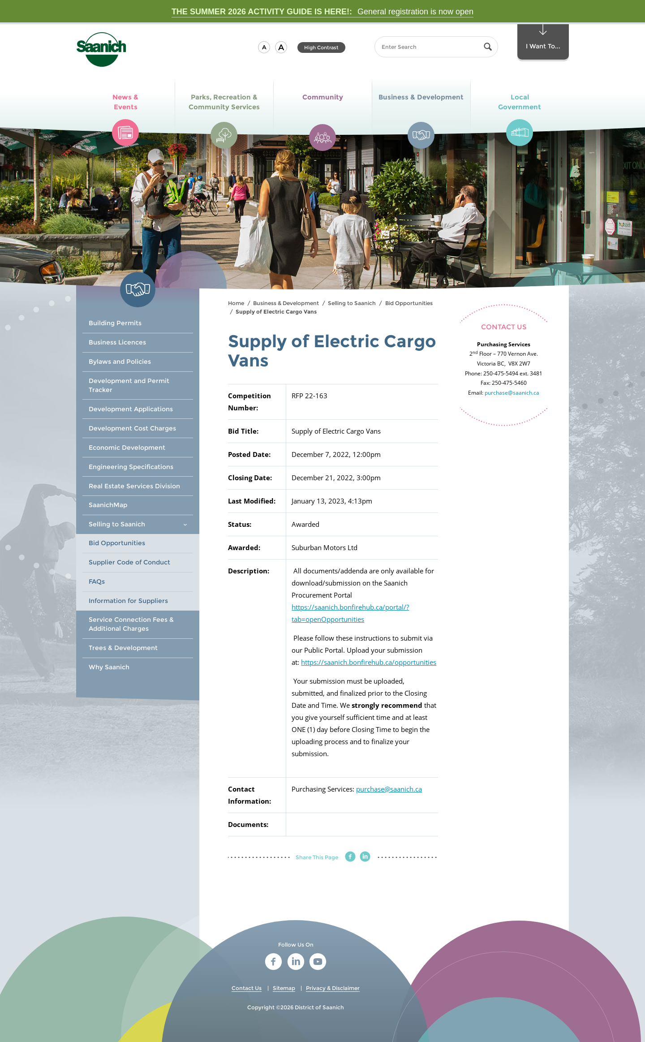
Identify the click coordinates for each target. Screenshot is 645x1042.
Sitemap (284, 988)
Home (236, 303)
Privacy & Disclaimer (333, 988)
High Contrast (321, 47)
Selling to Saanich (352, 303)
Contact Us (247, 988)
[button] (264, 47)
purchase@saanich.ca (389, 788)
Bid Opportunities (409, 303)
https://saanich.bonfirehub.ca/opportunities (368, 662)
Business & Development (286, 303)
